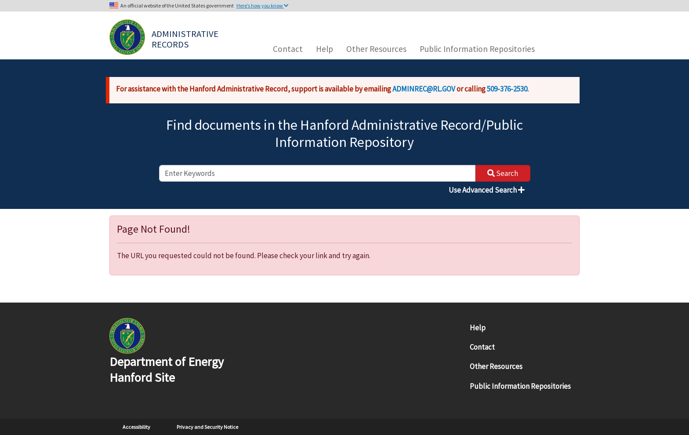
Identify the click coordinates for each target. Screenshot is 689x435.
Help (324, 49)
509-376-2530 (507, 89)
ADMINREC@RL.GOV (423, 89)
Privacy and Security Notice (207, 427)
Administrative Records (186, 38)
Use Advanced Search (487, 190)
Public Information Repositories (477, 49)
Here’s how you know (262, 5)
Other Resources (376, 49)
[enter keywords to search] (317, 173)
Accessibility (136, 427)
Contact (288, 49)
